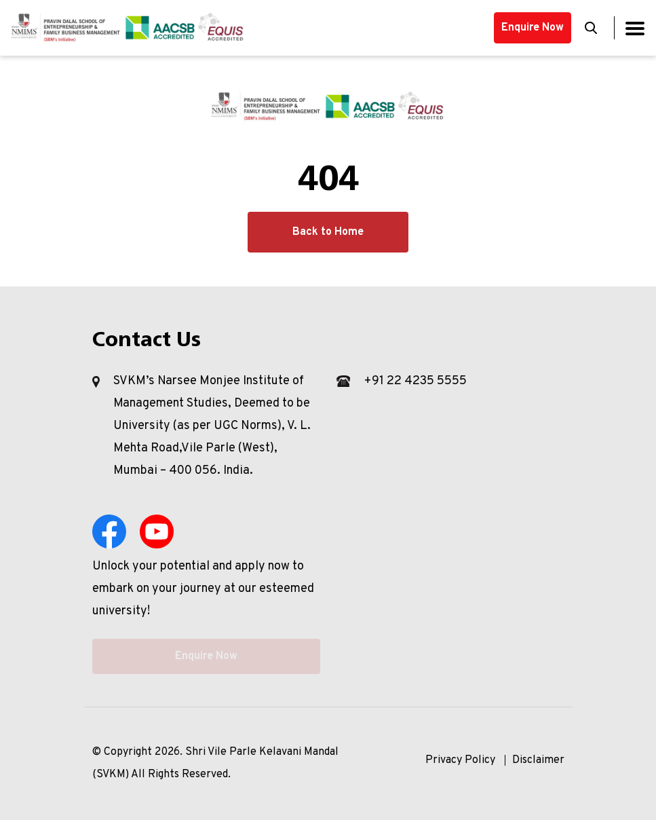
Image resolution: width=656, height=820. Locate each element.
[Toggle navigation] (635, 28)
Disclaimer (538, 760)
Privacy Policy (460, 760)
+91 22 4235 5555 (415, 381)
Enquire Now (532, 28)
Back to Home (328, 232)
